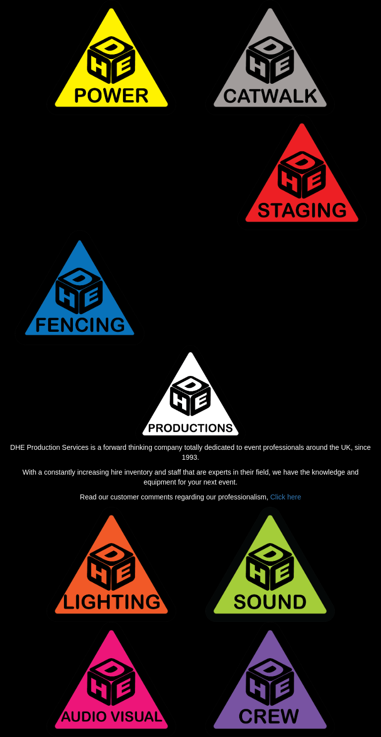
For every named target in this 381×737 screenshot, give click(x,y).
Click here (285, 497)
